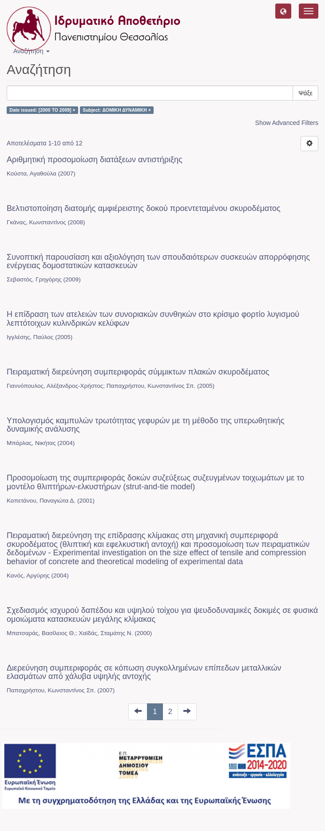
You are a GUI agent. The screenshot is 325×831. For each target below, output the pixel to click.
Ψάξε (305, 93)
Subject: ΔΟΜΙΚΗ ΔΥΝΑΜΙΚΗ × (117, 110)
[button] (283, 11)
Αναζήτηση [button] (31, 51)
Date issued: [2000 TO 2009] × (42, 110)
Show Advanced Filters (286, 122)
